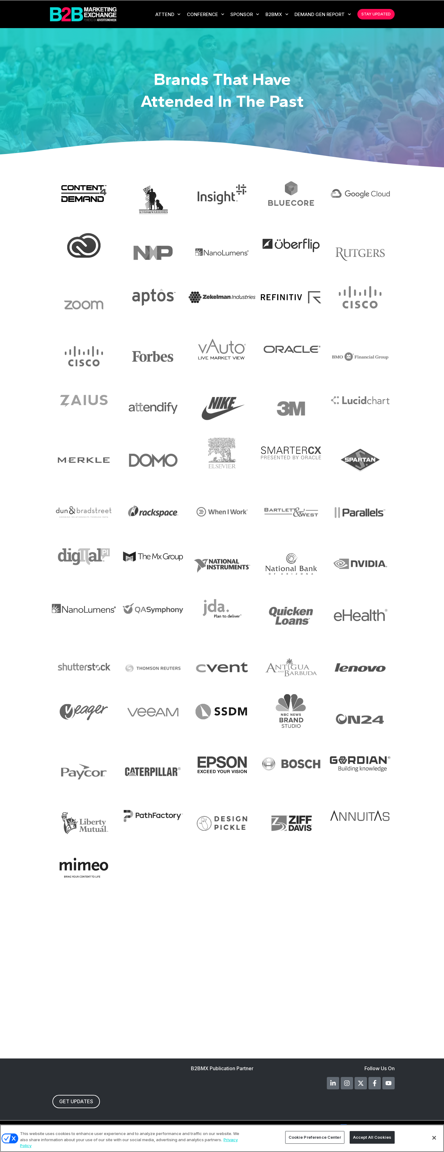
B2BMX (276, 14)
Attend (167, 14)
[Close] (434, 1138)
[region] (222, 1138)
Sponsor (244, 14)
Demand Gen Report (322, 14)
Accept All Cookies (372, 1137)
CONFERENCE (205, 14)
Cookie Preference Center (315, 1137)
